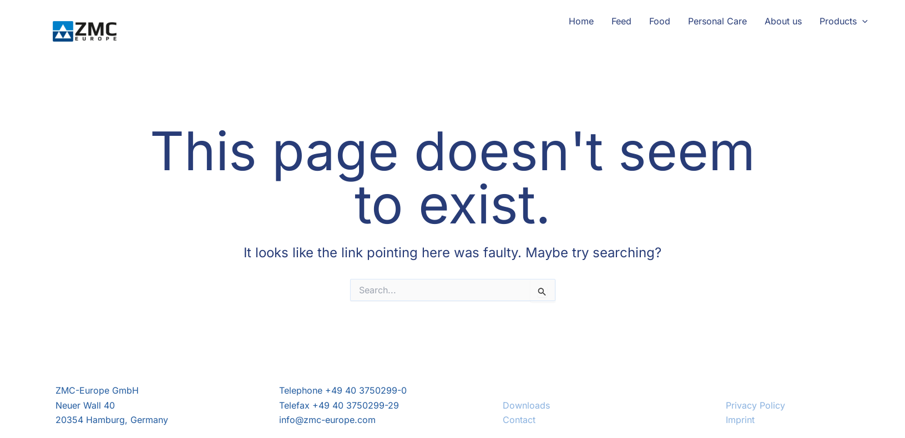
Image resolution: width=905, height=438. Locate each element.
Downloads (526, 405)
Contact (519, 419)
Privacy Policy (755, 405)
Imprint (740, 419)
